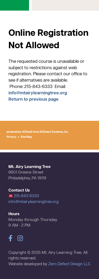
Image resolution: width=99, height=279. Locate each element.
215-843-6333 (24, 196)
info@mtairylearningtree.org (37, 93)
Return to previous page (33, 99)
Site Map (26, 137)
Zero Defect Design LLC (69, 264)
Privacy (11, 137)
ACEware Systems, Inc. (54, 132)
